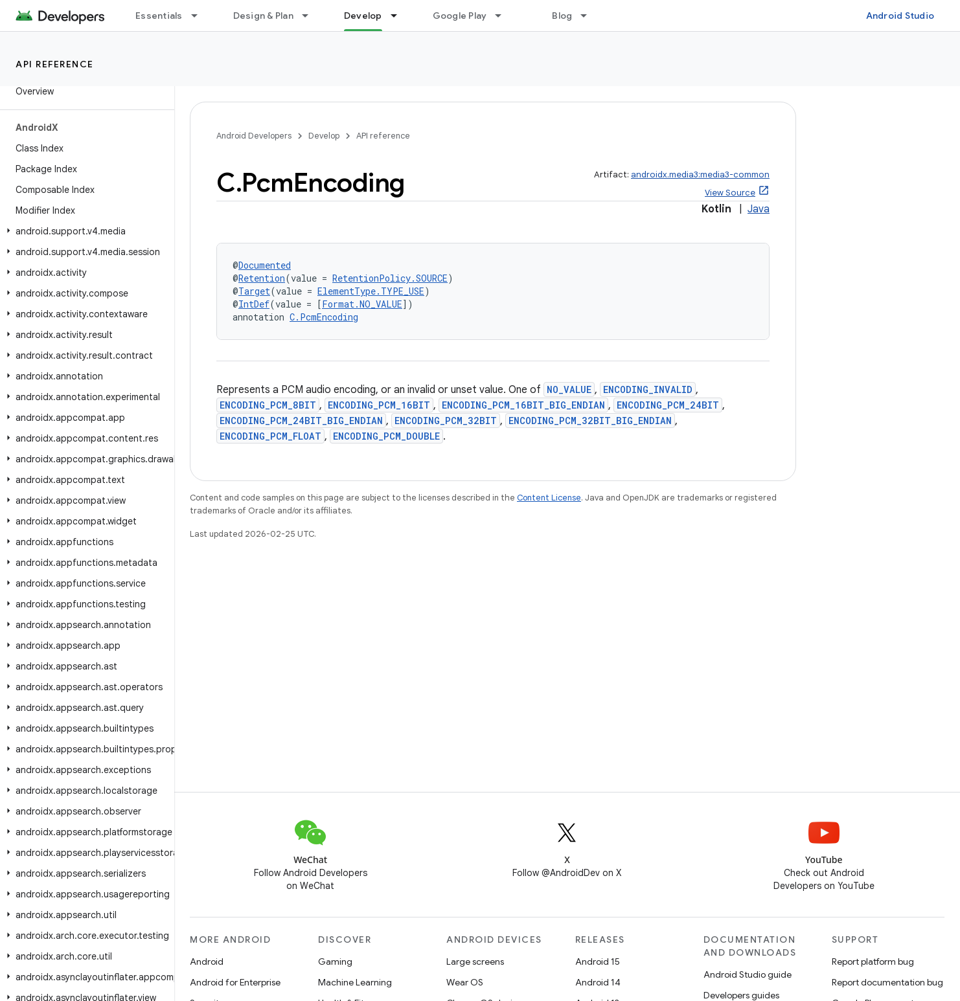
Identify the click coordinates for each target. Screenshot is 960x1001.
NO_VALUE (569, 389)
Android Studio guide (747, 974)
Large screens (475, 961)
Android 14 (598, 982)
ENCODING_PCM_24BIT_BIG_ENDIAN (301, 420)
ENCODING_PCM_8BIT (268, 405)
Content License (549, 497)
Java (759, 209)
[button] (84, 231)
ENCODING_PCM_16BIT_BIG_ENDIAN (523, 405)
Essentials (159, 15)
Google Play (460, 15)
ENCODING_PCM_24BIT (668, 405)
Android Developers (253, 135)
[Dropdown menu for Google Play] (503, 15)
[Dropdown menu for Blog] (589, 15)
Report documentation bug (887, 982)
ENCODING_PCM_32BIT (445, 420)
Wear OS (464, 982)
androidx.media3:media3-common (700, 174)
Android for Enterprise (235, 982)
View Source (730, 192)
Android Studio (900, 15)
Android (206, 961)
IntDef (253, 304)
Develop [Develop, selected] (363, 15)
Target (254, 291)
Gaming (335, 961)
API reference (55, 64)
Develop (323, 135)
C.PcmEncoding (324, 317)
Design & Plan (263, 15)
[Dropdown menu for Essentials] (200, 15)
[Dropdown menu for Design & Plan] (310, 15)
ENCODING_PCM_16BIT (379, 405)
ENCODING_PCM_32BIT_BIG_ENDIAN (590, 420)
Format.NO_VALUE (362, 304)
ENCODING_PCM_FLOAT (270, 436)
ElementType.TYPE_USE (370, 291)
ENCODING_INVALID (647, 389)
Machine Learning (355, 982)
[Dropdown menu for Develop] (399, 15)
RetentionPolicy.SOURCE (390, 278)
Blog (562, 15)
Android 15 (597, 961)
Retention (261, 278)
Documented (264, 265)
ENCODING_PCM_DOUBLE (386, 436)
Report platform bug (873, 961)
